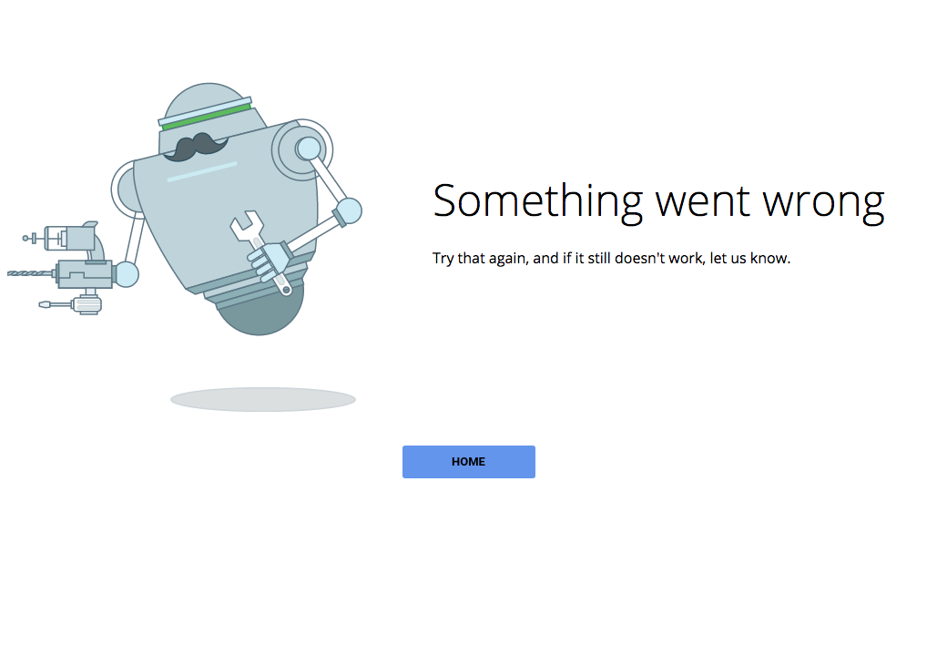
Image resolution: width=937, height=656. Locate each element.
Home (468, 461)
